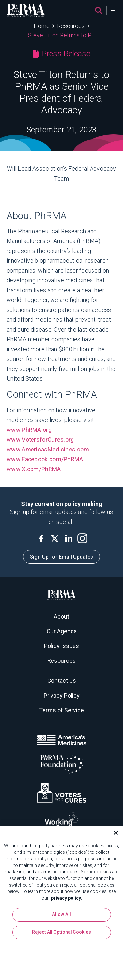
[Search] (98, 10)
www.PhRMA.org (29, 429)
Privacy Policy (62, 695)
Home (42, 25)
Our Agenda (62, 631)
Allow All (61, 917)
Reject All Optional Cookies (61, 934)
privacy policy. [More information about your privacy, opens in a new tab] (66, 900)
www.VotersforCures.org (40, 439)
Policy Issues (61, 645)
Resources (71, 25)
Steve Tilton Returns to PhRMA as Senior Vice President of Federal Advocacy (61, 35)
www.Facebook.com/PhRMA (46, 459)
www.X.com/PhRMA (34, 469)
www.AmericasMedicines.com (48, 449)
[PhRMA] (26, 10)
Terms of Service (61, 710)
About (61, 616)
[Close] (113, 835)
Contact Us (61, 680)
